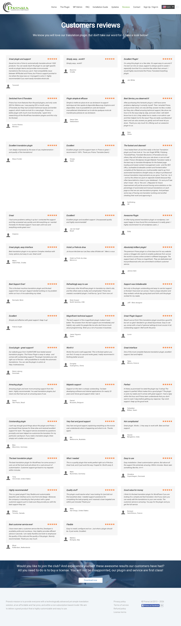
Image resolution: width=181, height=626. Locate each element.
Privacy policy (120, 601)
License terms (120, 612)
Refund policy (120, 608)
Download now (90, 580)
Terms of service (121, 605)
